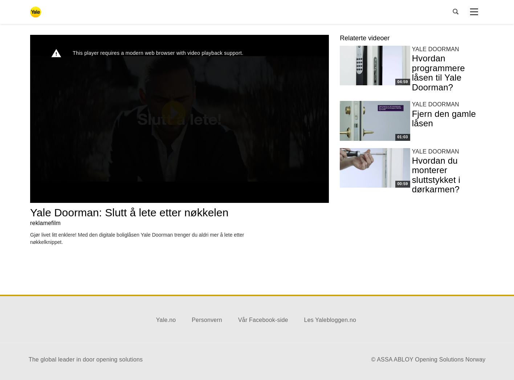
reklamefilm (45, 223)
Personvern (207, 320)
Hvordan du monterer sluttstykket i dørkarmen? (436, 175)
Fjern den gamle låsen (444, 118)
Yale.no (166, 320)
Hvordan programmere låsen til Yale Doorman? (438, 72)
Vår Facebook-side (263, 320)
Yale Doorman (435, 49)
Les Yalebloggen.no (330, 320)
